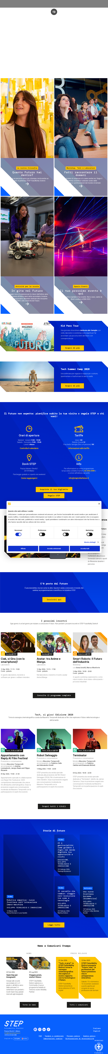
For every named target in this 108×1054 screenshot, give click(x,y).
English (96, 1031)
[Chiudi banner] (99, 503)
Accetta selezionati (54, 548)
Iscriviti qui (54, 599)
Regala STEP (54, 495)
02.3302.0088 (89, 471)
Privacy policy (73, 1036)
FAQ (40, 1036)
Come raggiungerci (29, 478)
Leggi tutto (54, 925)
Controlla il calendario (29, 448)
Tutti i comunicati (79, 1005)
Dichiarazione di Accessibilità (79, 1039)
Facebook (35, 1029)
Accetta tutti (84, 548)
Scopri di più (72, 348)
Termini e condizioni (54, 1036)
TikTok (48, 1029)
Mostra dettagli (90, 542)
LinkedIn (44, 1029)
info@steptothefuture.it (79, 478)
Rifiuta (23, 548)
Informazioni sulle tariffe (78, 448)
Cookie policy (89, 1036)
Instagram (39, 1029)
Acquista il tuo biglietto (54, 489)
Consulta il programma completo (54, 695)
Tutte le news (29, 1005)
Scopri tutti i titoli (54, 806)
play (54, 12)
